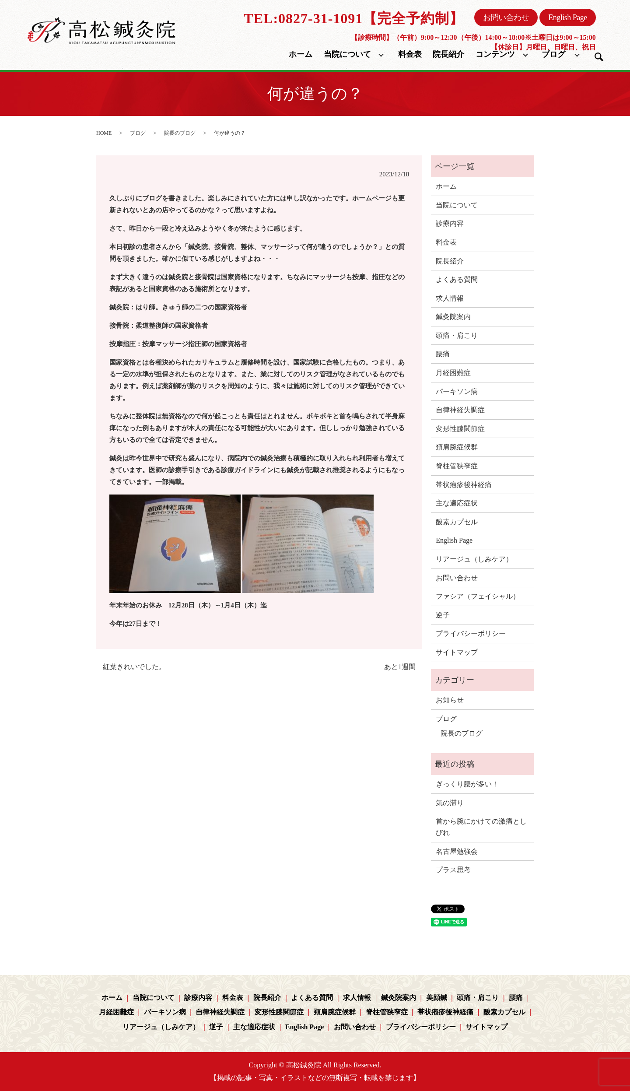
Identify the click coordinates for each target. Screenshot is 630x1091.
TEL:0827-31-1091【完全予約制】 (354, 18)
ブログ (553, 54)
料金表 (410, 54)
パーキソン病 (457, 391)
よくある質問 (457, 279)
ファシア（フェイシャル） (478, 596)
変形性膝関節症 (460, 428)
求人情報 (450, 298)
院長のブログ (180, 133)
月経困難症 (453, 372)
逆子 (443, 615)
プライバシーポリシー (471, 633)
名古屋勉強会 (457, 851)
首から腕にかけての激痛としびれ (481, 826)
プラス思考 (453, 870)
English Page (567, 17)
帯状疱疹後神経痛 (464, 484)
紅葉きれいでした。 (134, 666)
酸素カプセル (457, 522)
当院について (347, 54)
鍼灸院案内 (453, 316)
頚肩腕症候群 (457, 447)
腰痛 (443, 354)
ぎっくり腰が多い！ (467, 784)
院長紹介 (448, 54)
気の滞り (450, 803)
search (599, 56)
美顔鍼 (436, 997)
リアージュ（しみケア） (474, 559)
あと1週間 (400, 666)
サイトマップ (457, 652)
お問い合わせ (506, 17)
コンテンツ (495, 54)
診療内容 (450, 223)
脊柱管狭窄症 (457, 466)
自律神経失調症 (460, 410)
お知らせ (450, 700)
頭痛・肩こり (457, 335)
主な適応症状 (457, 503)
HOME (104, 133)
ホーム (300, 54)
